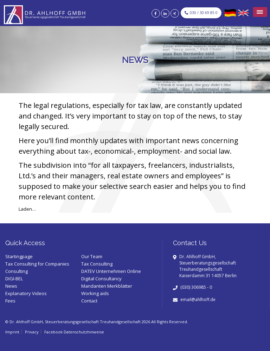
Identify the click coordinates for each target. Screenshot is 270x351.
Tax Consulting (96, 264)
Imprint (12, 331)
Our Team (91, 256)
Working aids (95, 293)
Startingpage (19, 256)
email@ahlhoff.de (198, 299)
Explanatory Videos (26, 293)
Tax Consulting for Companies (37, 264)
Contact (89, 301)
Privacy (32, 331)
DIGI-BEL (14, 278)
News (11, 286)
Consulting (16, 271)
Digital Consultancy (101, 278)
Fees (10, 301)
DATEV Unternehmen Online (111, 271)
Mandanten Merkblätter (106, 286)
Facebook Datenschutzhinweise (74, 331)
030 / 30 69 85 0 (201, 12)
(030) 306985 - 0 (196, 287)
